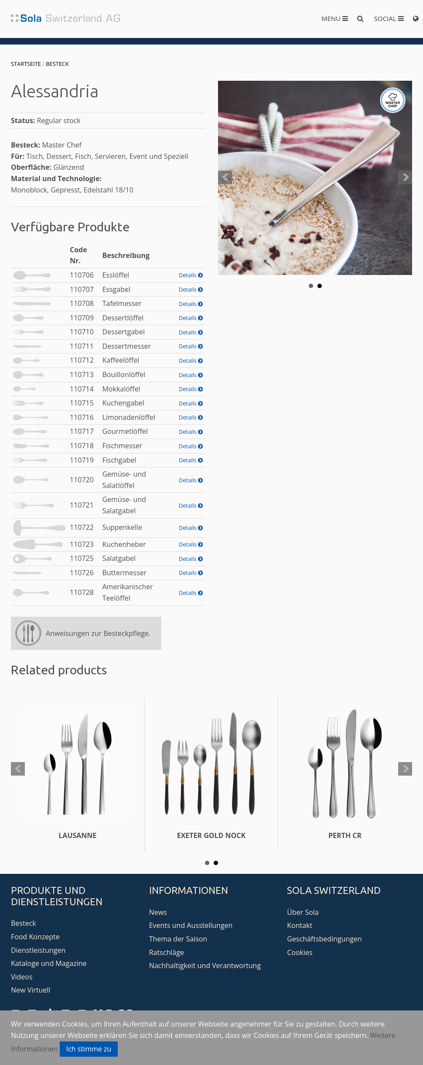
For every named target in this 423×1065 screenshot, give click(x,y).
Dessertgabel (123, 332)
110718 (82, 445)
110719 (82, 460)
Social (389, 18)
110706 (82, 275)
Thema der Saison (178, 939)
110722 (82, 527)
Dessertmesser (126, 346)
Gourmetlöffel (125, 431)
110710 (82, 332)
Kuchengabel (123, 403)
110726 (82, 572)
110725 (82, 558)
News (158, 912)
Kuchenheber (124, 544)
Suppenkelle (122, 527)
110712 (82, 360)
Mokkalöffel (121, 389)
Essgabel (116, 289)
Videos (22, 977)
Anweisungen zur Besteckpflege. (98, 633)
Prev (225, 178)
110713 (82, 374)
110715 (82, 403)
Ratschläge (166, 952)
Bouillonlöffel (123, 374)
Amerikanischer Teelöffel (127, 592)
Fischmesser (122, 445)
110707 (82, 289)
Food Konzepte (35, 936)
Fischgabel (119, 460)
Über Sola (302, 912)
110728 (82, 592)
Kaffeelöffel (120, 360)
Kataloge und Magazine (49, 963)
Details (191, 275)
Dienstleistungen (38, 950)
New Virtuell (30, 990)
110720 (82, 479)
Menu (334, 18)
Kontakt (299, 925)
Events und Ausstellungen (191, 925)
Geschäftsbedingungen (324, 939)
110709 (82, 318)
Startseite (26, 64)
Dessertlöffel (122, 318)
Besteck (57, 64)
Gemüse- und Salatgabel (124, 505)
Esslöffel (115, 275)
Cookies (299, 952)
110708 (82, 303)
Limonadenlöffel (128, 417)
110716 (82, 417)
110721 (82, 505)
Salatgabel (119, 558)
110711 (82, 346)
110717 (82, 431)
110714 (82, 389)
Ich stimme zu (89, 1049)
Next (405, 178)
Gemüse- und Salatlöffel (124, 479)
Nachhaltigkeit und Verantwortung (205, 965)
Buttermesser (124, 572)
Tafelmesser (122, 303)
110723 (82, 544)
